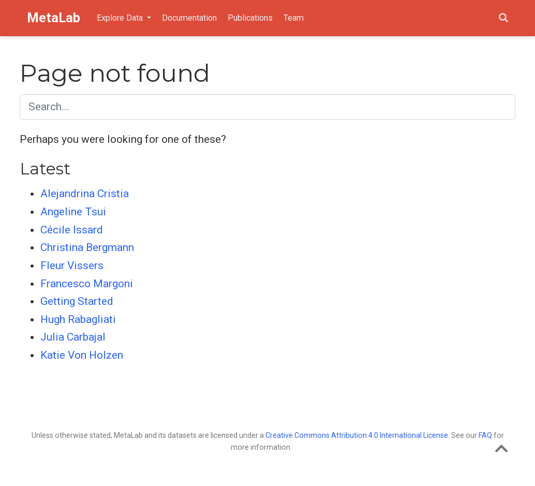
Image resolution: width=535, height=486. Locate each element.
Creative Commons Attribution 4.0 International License (356, 435)
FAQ (485, 435)
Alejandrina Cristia (84, 193)
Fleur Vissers (71, 265)
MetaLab (53, 17)
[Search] (503, 18)
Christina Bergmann (87, 247)
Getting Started (76, 301)
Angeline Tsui (73, 211)
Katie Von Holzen (81, 355)
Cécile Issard (71, 230)
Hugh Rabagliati (78, 319)
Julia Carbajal (73, 337)
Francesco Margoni (86, 283)
